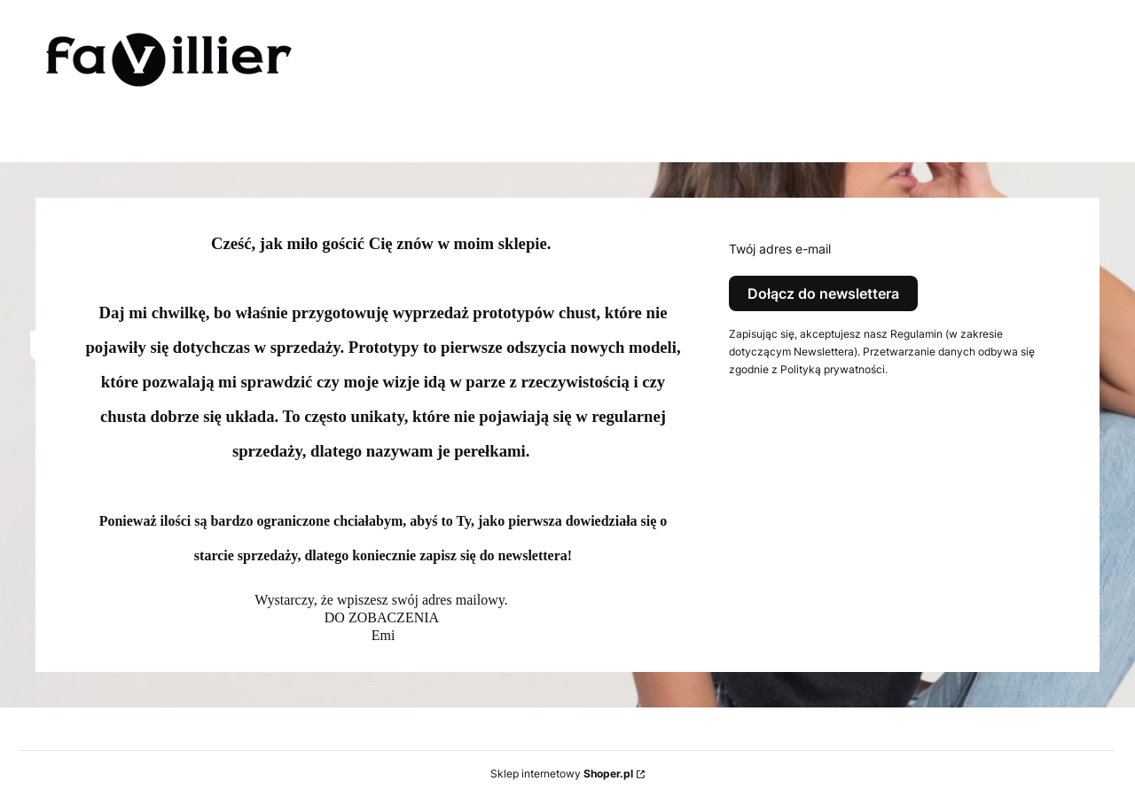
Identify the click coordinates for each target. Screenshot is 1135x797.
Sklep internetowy (561, 773)
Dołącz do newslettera (823, 293)
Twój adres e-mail (780, 248)
